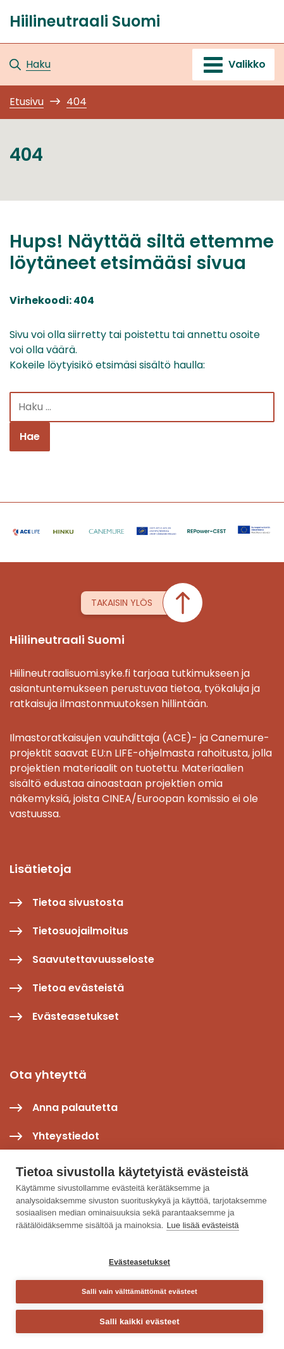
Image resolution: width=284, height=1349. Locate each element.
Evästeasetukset (139, 1262)
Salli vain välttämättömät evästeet (139, 1291)
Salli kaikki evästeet (139, 1321)
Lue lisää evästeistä (202, 1225)
